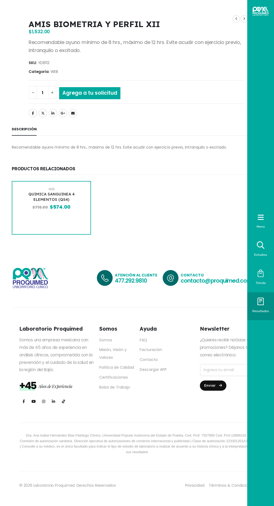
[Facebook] (23, 401)
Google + (63, 113)
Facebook (33, 113)
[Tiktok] (63, 401)
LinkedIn (53, 113)
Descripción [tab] (24, 129)
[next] (244, 19)
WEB (54, 71)
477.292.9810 (131, 281)
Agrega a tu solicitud (89, 93)
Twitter (43, 113)
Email (72, 113)
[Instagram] (43, 401)
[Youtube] (33, 401)
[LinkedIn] (53, 401)
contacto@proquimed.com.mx (221, 281)
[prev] (236, 19)
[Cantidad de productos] (42, 92)
